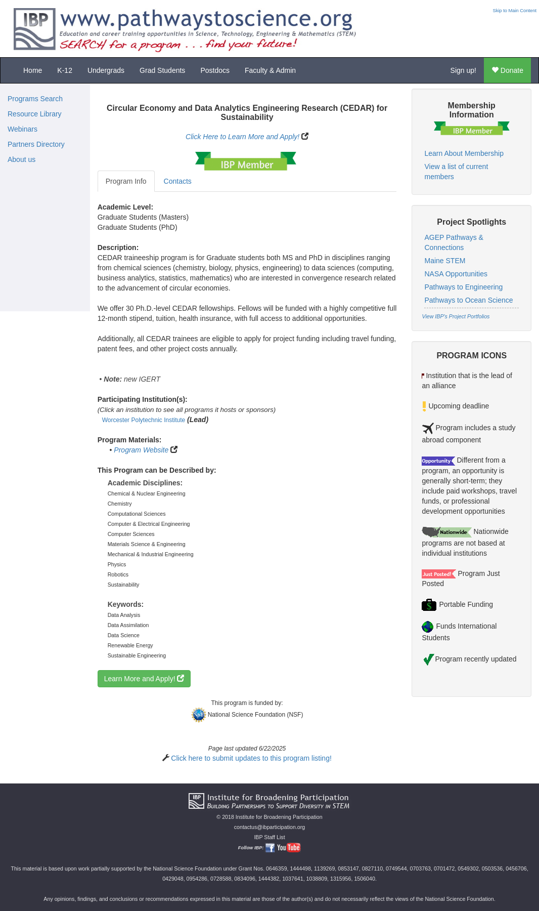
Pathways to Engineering (463, 287)
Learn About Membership (463, 153)
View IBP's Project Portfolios (455, 316)
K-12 (64, 70)
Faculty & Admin (270, 70)
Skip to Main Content (514, 10)
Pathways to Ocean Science (468, 300)
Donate (507, 70)
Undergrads (105, 70)
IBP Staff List (269, 837)
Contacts (178, 181)
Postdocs (215, 70)
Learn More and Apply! (144, 679)
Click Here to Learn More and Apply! (242, 137)
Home (32, 70)
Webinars (22, 129)
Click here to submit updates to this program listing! (251, 758)
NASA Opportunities (455, 274)
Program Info (126, 181)
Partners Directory (36, 144)
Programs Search (35, 99)
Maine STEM (444, 261)
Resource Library (35, 114)
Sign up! (463, 70)
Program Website (141, 450)
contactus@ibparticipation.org (269, 827)
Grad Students (162, 70)
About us (21, 159)
